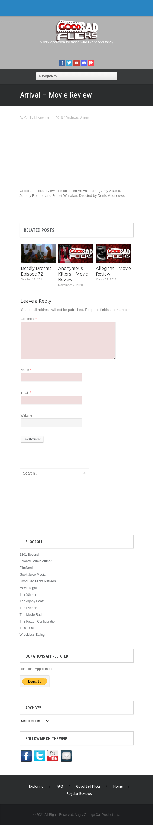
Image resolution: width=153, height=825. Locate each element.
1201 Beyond (29, 554)
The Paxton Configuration (38, 621)
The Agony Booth (32, 601)
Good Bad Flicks (88, 786)
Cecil (28, 118)
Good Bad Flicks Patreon (38, 581)
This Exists (27, 628)
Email (26, 392)
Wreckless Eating (32, 635)
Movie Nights (29, 588)
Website (26, 415)
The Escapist (29, 608)
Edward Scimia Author (36, 561)
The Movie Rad (31, 615)
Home (118, 786)
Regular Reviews (79, 793)
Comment (29, 319)
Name (26, 370)
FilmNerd (26, 568)
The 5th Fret (28, 594)
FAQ (60, 786)
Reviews (72, 118)
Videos (84, 118)
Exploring (36, 786)
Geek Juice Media (33, 574)
